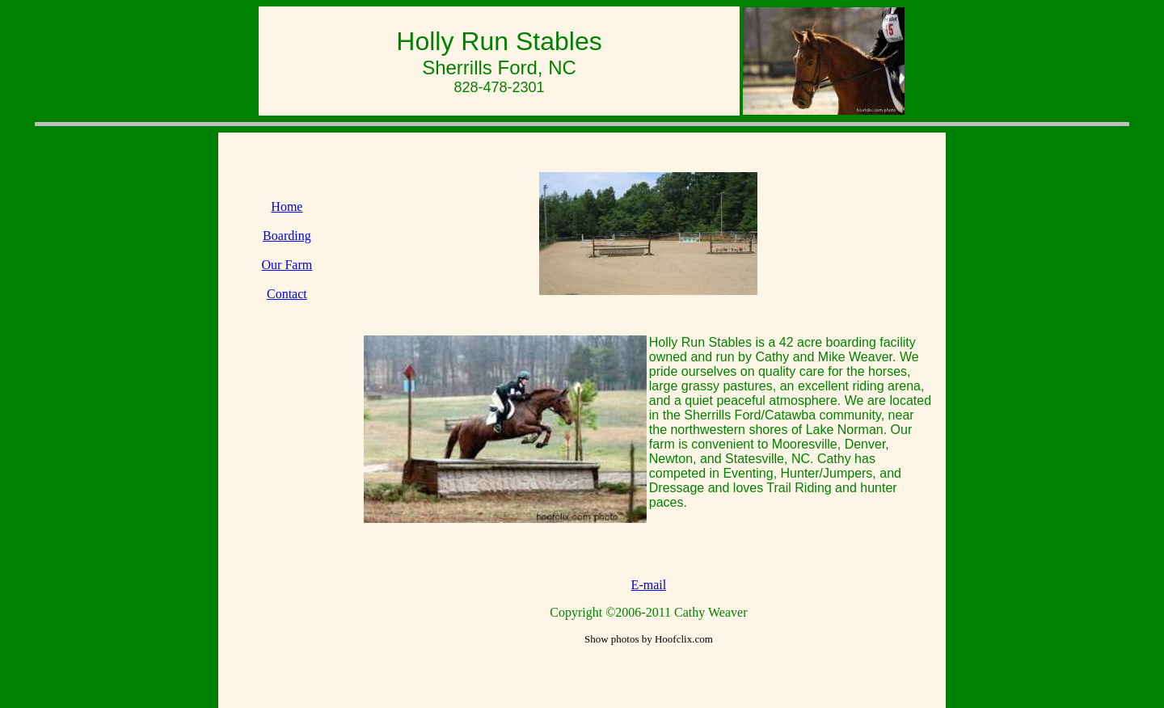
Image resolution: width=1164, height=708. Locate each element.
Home (286, 206)
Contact (287, 294)
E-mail (649, 585)
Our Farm (287, 265)
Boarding (287, 235)
